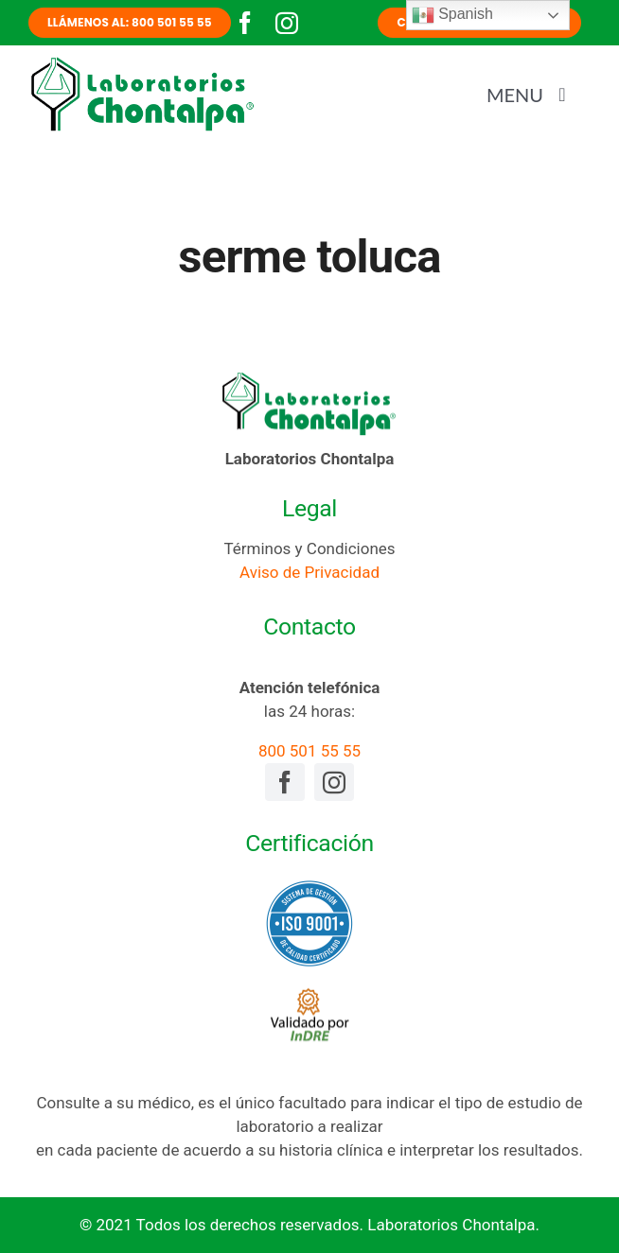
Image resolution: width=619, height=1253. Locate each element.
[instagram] (286, 22)
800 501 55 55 (309, 750)
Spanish (452, 15)
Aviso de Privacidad (309, 572)
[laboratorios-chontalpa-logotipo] (142, 62)
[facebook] (245, 22)
